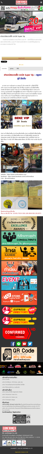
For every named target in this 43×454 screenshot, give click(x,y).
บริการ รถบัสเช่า (5, 379)
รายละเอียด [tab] (4, 69)
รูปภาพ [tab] (11, 69)
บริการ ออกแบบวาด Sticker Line (9, 397)
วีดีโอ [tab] (18, 69)
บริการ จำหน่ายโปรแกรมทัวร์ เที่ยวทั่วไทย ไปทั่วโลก (13, 385)
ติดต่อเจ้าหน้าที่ (21, 58)
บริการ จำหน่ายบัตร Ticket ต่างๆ (9, 395)
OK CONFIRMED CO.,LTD (26, 448)
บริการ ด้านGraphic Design (8, 400)
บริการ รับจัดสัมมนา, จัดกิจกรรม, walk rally (12, 382)
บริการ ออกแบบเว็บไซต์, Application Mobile (12, 392)
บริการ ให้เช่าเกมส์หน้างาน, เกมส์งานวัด (11, 387)
